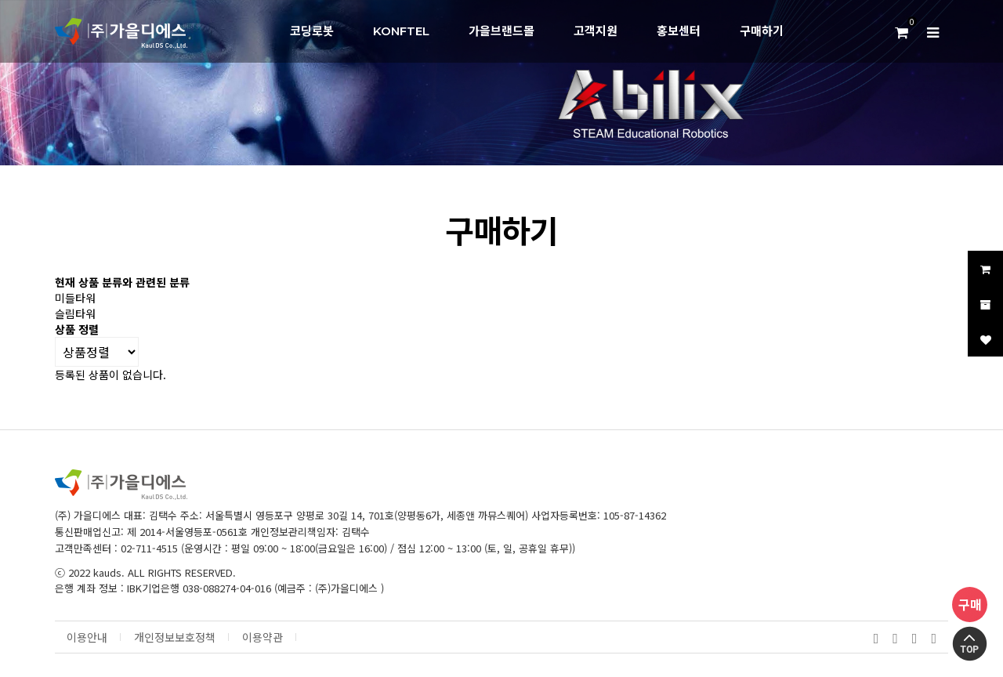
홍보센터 (679, 31)
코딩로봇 (312, 31)
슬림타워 (75, 313)
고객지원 (595, 31)
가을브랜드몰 (501, 31)
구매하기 (762, 31)
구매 (970, 604)
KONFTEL (401, 31)
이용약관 (262, 637)
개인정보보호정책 (174, 637)
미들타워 (75, 298)
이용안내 (87, 637)
